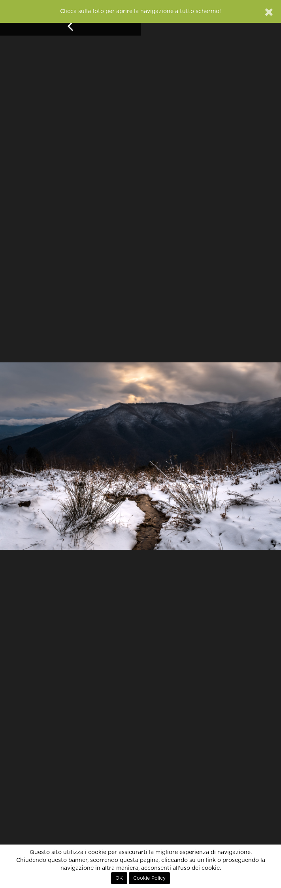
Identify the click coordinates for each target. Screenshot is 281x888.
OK (119, 878)
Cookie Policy (149, 878)
